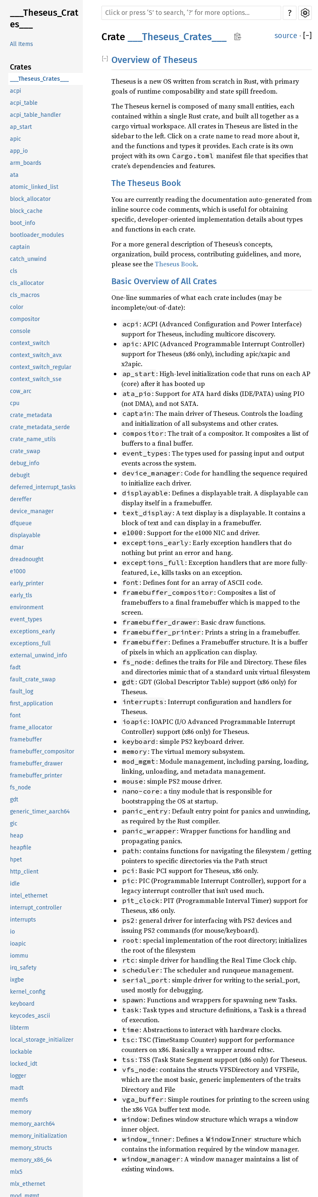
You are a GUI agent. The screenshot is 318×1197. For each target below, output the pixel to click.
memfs (19, 1099)
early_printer (26, 583)
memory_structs (31, 1147)
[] (307, 35)
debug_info (24, 463)
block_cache (26, 211)
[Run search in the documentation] (191, 13)
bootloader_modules (37, 235)
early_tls (21, 595)
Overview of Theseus (154, 59)
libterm (19, 1027)
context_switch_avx (36, 355)
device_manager (31, 511)
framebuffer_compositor (42, 751)
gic (13, 823)
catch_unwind (28, 259)
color (16, 307)
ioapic (18, 943)
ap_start (21, 126)
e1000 (18, 571)
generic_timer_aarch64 (40, 811)
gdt (14, 799)
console (20, 331)
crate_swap (25, 451)
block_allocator (30, 199)
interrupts (23, 919)
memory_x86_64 (31, 1159)
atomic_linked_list (34, 187)
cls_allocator (27, 283)
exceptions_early (32, 631)
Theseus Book (175, 263)
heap (16, 835)
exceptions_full (30, 643)
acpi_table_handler (35, 114)
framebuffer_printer (36, 775)
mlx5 (16, 1171)
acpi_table (24, 102)
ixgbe (17, 979)
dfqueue (21, 523)
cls (13, 271)
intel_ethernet (29, 895)
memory (20, 1111)
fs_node (20, 787)
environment (26, 607)
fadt (15, 667)
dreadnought (26, 559)
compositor (25, 319)
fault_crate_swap (32, 679)
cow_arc (20, 391)
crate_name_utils (33, 439)
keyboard (22, 1003)
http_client (24, 871)
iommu (19, 955)
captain (20, 247)
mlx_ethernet (27, 1183)
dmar (17, 547)
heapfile (20, 847)
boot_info (22, 223)
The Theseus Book (146, 183)
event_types (26, 619)
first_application (31, 703)
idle (15, 883)
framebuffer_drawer (36, 763)
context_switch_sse (36, 379)
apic (15, 138)
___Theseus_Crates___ (44, 18)
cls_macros (25, 295)
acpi (15, 90)
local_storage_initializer (41, 1039)
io (12, 931)
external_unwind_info (38, 655)
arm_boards (25, 163)
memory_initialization (38, 1135)
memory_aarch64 (32, 1123)
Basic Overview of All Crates (164, 281)
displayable (25, 535)
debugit (20, 475)
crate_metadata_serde (40, 427)
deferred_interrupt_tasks (43, 487)
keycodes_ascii (30, 1015)
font (15, 715)
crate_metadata (31, 415)
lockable (21, 1051)
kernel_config (27, 991)
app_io (19, 150)
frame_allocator (31, 727)
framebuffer (26, 739)
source (286, 35)
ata (14, 175)
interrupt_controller (36, 907)
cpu (14, 403)
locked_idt (23, 1063)
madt (17, 1087)
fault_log (21, 691)
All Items (21, 44)
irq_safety (23, 967)
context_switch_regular (40, 367)
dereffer (20, 499)
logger (18, 1075)
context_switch (30, 343)
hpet (16, 859)
